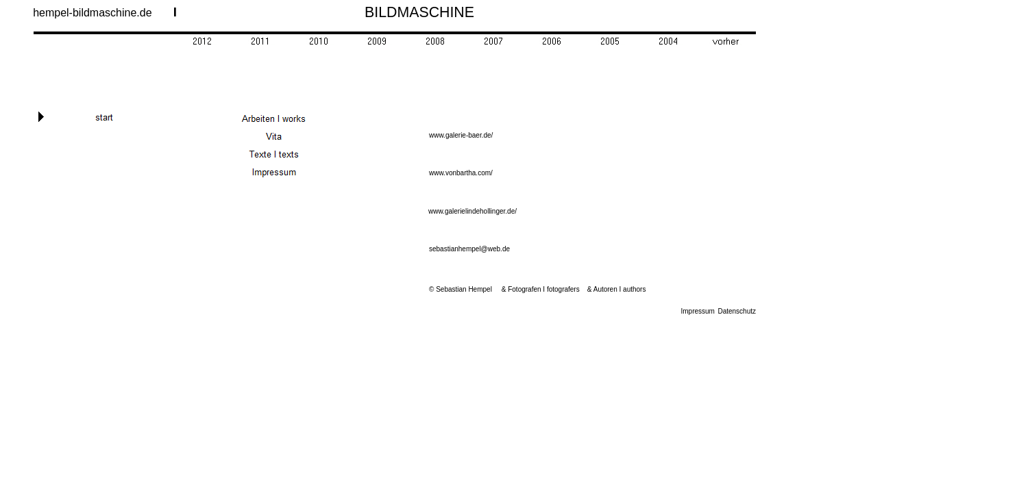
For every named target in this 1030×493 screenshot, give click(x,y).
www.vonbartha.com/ (461, 173)
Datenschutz (737, 311)
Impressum (698, 311)
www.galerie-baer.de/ (461, 135)
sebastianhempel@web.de (469, 249)
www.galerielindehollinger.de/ (472, 211)
